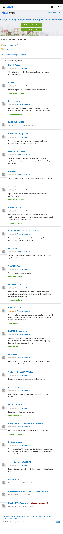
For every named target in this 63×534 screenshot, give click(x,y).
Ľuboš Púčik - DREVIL (17, 151)
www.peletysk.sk (15, 277)
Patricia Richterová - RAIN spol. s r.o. (23, 231)
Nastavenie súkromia (10, 518)
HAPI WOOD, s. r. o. (16, 65)
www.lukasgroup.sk (16, 415)
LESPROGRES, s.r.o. (16, 248)
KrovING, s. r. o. (14, 207)
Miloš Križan (13, 171)
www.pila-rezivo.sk (16, 200)
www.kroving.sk (15, 223)
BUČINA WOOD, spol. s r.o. (19, 134)
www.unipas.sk (14, 323)
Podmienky (19, 516)
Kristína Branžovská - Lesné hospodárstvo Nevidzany (30, 491)
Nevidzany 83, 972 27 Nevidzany (19, 495)
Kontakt (49, 516)
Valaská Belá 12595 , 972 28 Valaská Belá (22, 125)
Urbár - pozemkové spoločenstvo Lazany (25, 423)
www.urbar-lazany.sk (17, 434)
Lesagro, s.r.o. (14, 101)
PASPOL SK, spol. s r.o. (17, 331)
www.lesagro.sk (15, 114)
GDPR (26, 516)
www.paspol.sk (14, 346)
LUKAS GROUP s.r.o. (16, 405)
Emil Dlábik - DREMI (16, 122)
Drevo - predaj (8, 45)
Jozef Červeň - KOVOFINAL (19, 462)
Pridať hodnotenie (23, 68)
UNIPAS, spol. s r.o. (16, 308)
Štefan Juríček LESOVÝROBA (20, 372)
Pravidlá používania (39, 516)
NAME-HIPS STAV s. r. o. (28, 503)
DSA (30, 516)
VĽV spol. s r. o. (14, 187)
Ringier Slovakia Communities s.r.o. (24, 522)
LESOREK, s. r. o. (15, 284)
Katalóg (5, 516)
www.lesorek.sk (15, 300)
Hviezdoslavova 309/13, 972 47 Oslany (21, 483)
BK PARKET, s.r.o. (15, 82)
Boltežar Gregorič (15, 442)
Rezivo (5, 49)
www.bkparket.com (16, 93)
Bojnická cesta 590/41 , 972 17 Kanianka (22, 506)
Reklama (12, 516)
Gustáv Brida (13, 479)
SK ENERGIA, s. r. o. (16, 266)
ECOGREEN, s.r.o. (15, 354)
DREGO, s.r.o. (13, 387)
